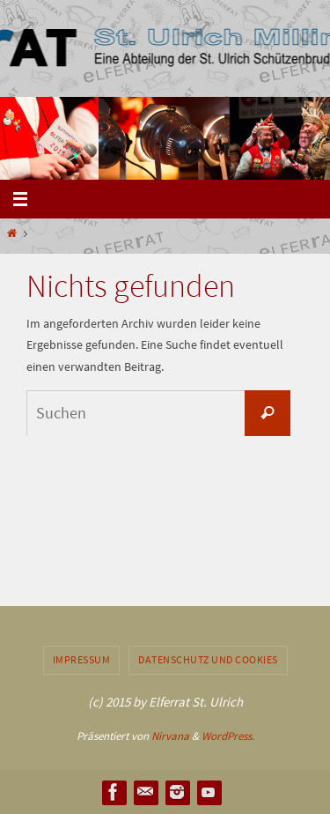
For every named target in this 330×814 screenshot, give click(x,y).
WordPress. (228, 736)
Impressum (82, 659)
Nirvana (170, 736)
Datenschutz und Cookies (208, 659)
